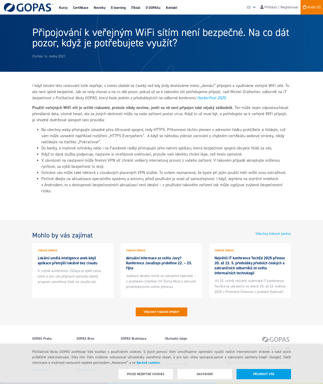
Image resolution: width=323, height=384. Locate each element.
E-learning (118, 7)
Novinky (100, 7)
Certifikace (80, 7)
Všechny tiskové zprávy (273, 233)
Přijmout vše (263, 374)
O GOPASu (153, 7)
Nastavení (205, 374)
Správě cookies (148, 362)
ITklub (135, 7)
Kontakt (171, 7)
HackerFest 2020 (211, 98)
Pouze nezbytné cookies (145, 374)
